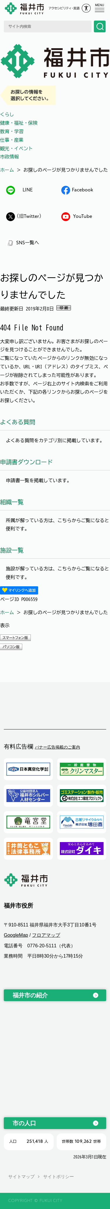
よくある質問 (17, 422)
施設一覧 (11, 550)
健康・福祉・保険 (19, 123)
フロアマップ (46, 935)
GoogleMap (16, 935)
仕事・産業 (11, 140)
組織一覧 (11, 502)
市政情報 (9, 156)
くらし (7, 114)
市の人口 (24, 1123)
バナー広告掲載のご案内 (57, 747)
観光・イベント (16, 148)
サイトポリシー (58, 1176)
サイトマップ (21, 1176)
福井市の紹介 (30, 995)
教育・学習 (11, 131)
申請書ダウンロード (26, 462)
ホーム (7, 170)
